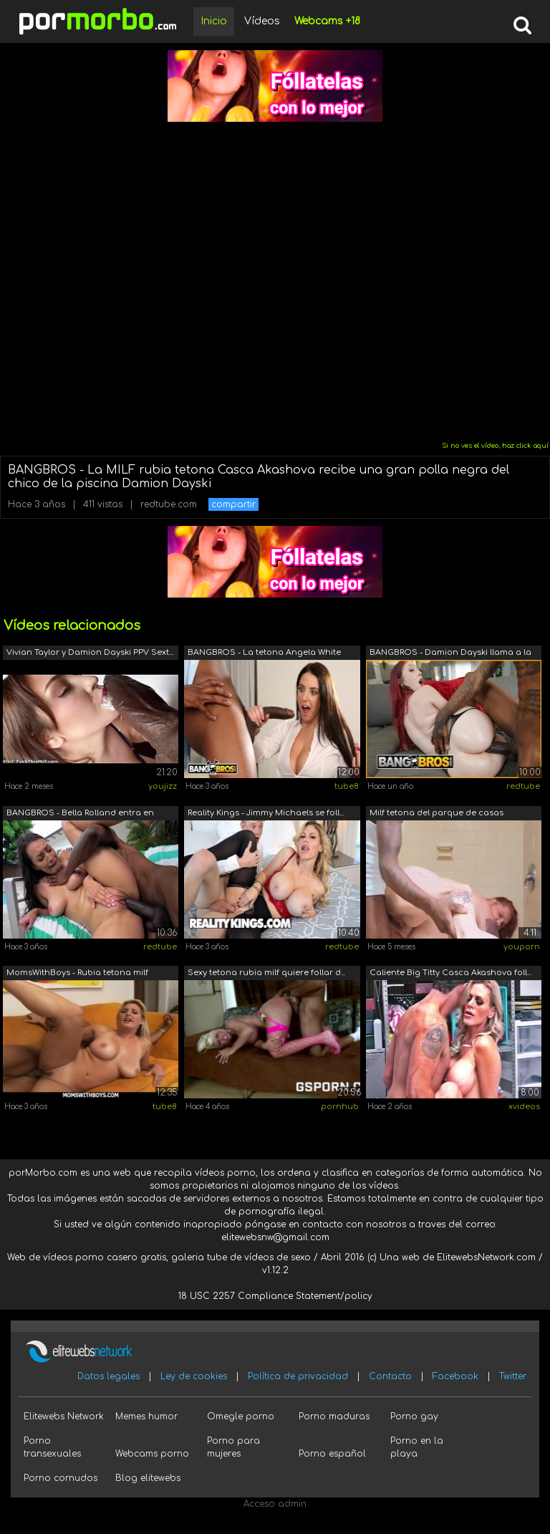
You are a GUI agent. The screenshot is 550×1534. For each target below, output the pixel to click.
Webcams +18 (327, 21)
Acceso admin (275, 1504)
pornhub (340, 1106)
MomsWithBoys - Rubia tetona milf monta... (77, 974)
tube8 (346, 786)
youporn (521, 946)
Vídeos (262, 21)
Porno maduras (334, 1416)
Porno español (332, 1454)
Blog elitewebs (147, 1478)
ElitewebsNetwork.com (486, 1257)
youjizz (162, 786)
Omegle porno (240, 1416)
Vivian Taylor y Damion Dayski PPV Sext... (89, 652)
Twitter (512, 1376)
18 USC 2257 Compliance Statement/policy (275, 1296)
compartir (233, 504)
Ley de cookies (193, 1376)
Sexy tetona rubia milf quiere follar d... (266, 972)
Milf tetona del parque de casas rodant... (436, 814)
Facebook (455, 1376)
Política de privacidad (298, 1376)
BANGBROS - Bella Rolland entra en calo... (80, 814)
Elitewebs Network (64, 1416)
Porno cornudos (60, 1478)
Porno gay (414, 1416)
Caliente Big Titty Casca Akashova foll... (450, 972)
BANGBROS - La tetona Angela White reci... (264, 654)
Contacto (390, 1376)
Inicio (214, 21)
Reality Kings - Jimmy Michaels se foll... (266, 813)
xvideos (524, 1106)
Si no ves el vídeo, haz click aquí (495, 445)
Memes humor (146, 1416)
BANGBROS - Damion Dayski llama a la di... (450, 654)
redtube (523, 786)
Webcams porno (152, 1454)
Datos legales (108, 1376)
